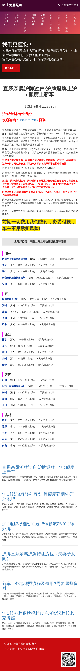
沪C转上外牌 (25, 23)
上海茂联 (22, 648)
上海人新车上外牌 (6, 20)
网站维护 (33, 648)
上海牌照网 (14, 5)
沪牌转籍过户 (50, 23)
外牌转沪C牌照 (43, 20)
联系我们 (75, 20)
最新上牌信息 (67, 23)
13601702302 (28, 120)
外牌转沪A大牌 (34, 20)
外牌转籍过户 (58, 23)
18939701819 (69, 5)
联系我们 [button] (11, 68)
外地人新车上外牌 (16, 20)
